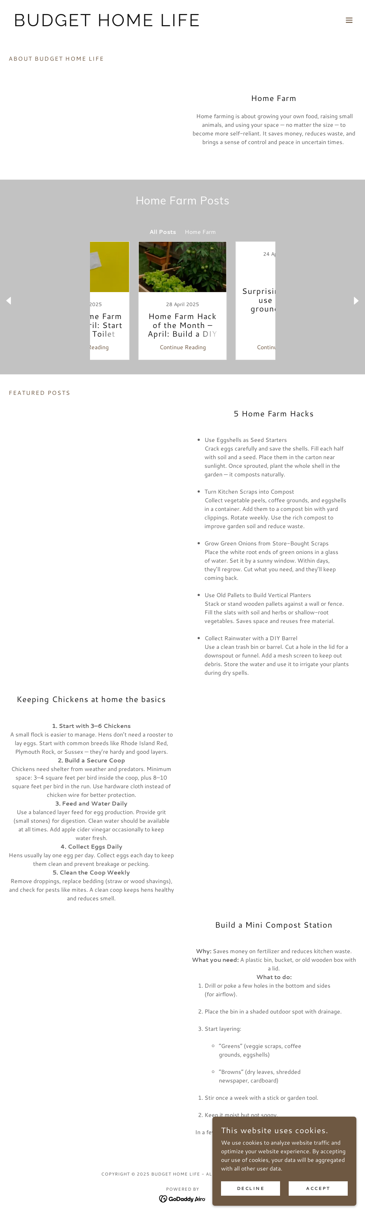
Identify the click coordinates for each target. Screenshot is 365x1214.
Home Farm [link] (200, 231)
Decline (251, 1188)
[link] (107, 24)
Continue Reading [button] (134, 347)
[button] (349, 20)
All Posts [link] (162, 231)
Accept (318, 1188)
